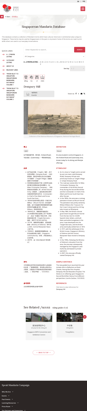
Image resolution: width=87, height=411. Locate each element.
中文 (84, 1)
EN (78, 1)
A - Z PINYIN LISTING (31, 62)
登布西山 (32, 287)
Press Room (6, 407)
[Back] (8, 16)
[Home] (2, 16)
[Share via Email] (81, 94)
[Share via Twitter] (78, 94)
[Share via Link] (84, 94)
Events (4, 396)
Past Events (6, 399)
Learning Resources (9, 403)
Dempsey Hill (60, 289)
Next (85, 317)
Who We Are (6, 392)
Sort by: (66, 69)
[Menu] (83, 8)
